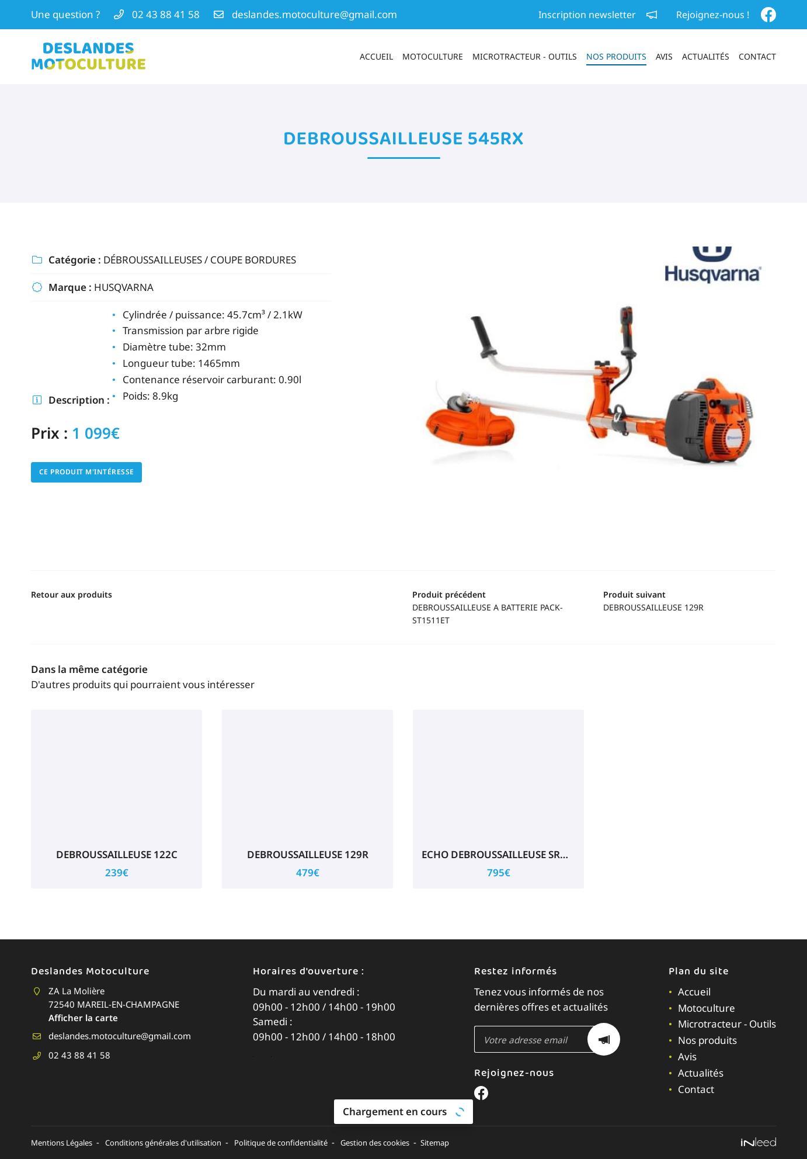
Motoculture (432, 56)
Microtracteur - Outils (524, 56)
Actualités (705, 56)
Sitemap (490, 1142)
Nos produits (616, 56)
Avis (664, 56)
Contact (757, 56)
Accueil (376, 56)
